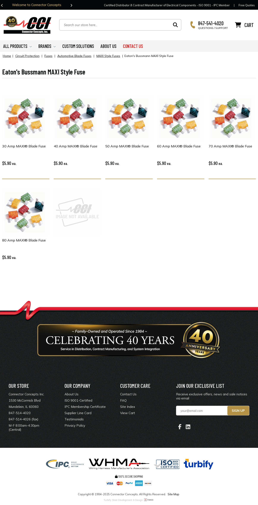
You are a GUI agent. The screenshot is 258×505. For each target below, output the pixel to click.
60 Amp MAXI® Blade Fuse (179, 147)
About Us (71, 395)
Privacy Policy (74, 426)
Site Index (127, 408)
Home (7, 56)
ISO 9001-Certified (78, 401)
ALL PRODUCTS (17, 46)
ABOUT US (108, 46)
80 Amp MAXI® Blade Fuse (24, 241)
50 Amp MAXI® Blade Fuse (127, 147)
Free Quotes (247, 5)
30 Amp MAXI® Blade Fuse (24, 147)
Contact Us (128, 395)
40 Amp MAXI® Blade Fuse (75, 147)
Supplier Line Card (77, 414)
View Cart (127, 414)
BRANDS (47, 46)
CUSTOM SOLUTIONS (78, 46)
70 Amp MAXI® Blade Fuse (230, 147)
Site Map (173, 495)
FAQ (123, 401)
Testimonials (74, 420)
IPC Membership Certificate (85, 408)
